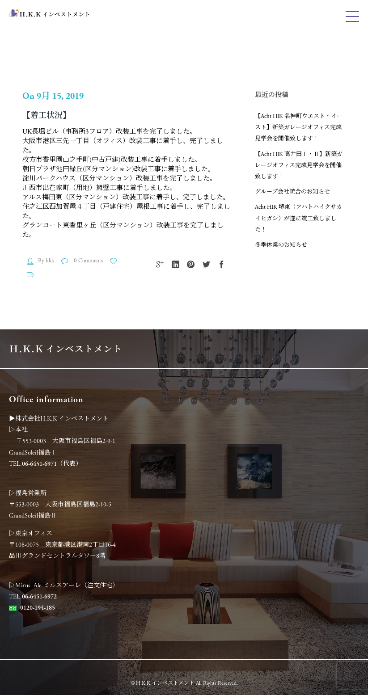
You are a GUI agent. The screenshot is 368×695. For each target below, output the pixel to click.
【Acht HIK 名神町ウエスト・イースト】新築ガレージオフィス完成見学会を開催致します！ (299, 128)
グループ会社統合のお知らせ (292, 192)
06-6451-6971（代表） (52, 464)
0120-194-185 (37, 608)
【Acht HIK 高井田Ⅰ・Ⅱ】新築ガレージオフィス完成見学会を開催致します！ (299, 166)
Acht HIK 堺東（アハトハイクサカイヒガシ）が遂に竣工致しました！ (298, 218)
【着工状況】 (46, 115)
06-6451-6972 (39, 597)
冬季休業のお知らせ (281, 245)
